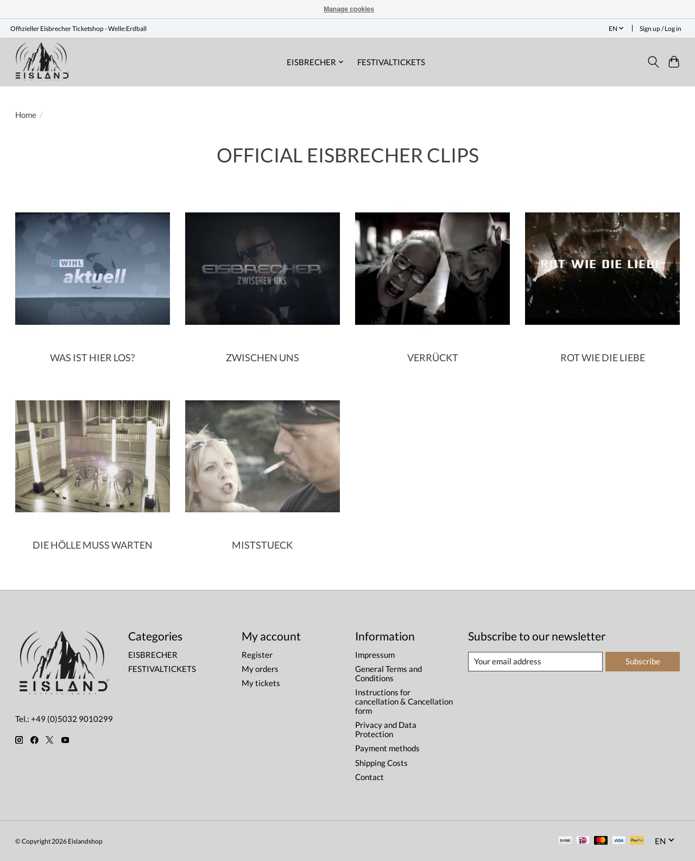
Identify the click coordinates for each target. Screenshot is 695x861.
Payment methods (387, 748)
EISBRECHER (153, 654)
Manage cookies (349, 9)
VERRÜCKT (432, 357)
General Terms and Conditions (388, 673)
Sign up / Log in (660, 28)
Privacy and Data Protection (385, 729)
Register (257, 654)
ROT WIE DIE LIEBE (602, 357)
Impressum (375, 654)
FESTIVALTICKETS (391, 62)
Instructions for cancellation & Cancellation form (404, 701)
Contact (369, 777)
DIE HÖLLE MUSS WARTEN (93, 545)
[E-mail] (535, 661)
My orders (260, 669)
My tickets (261, 683)
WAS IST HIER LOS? (92, 357)
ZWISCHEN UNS (262, 357)
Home (25, 115)
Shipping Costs (381, 763)
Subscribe (643, 661)
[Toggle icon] (653, 62)
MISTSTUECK (262, 545)
